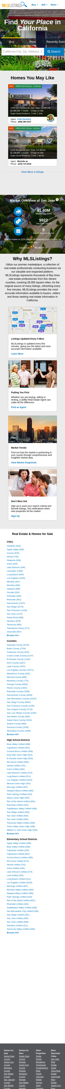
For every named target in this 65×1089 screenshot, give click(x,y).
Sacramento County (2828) (19, 695)
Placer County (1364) (17, 688)
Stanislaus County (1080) (19, 731)
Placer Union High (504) (18, 798)
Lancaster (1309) (15, 571)
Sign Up (15, 516)
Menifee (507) (13, 581)
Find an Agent (18, 407)
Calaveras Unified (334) (18, 850)
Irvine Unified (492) (16, 769)
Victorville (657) (14, 632)
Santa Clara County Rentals (24, 1059)
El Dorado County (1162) (18, 659)
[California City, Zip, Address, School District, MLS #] (22, 52)
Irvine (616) (12, 564)
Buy (34, 4)
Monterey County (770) (18, 680)
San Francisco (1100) (17, 610)
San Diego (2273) (15, 606)
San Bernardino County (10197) (22, 698)
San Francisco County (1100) (20, 706)
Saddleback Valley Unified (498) (22, 808)
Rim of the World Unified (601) (21, 801)
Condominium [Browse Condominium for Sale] (42, 1068)
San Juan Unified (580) (18, 922)
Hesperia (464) (14, 560)
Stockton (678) (14, 621)
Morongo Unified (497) (17, 787)
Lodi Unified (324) (15, 875)
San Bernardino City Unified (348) (22, 911)
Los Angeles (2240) (16, 578)
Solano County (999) (16, 723)
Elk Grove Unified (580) (18, 762)
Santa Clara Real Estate (55, 1071)
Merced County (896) (17, 677)
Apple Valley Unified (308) (19, 843)
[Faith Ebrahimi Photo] (51, 117)
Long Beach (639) (15, 574)
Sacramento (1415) (16, 603)
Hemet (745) (13, 556)
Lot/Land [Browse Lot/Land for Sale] (40, 1077)
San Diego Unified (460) (18, 812)
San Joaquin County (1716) (20, 709)
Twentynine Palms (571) (18, 628)
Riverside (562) (14, 599)
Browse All (13, 635)
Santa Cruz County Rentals (24, 1068)
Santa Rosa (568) (15, 617)
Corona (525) (13, 553)
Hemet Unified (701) (16, 765)
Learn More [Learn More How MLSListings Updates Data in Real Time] (17, 353)
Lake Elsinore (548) (16, 567)
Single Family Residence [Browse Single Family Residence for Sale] (40, 1059)
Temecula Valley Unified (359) (21, 823)
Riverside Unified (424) (17, 805)
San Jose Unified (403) (17, 918)
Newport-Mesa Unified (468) (20, 790)
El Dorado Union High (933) (20, 758)
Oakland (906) (13, 589)
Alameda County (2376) (18, 645)
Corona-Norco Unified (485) (20, 751)
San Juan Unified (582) (18, 819)
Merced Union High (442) (18, 783)
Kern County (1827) (16, 663)
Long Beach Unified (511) (19, 776)
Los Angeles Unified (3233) (19, 780)
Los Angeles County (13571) (20, 670)
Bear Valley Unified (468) (18, 744)
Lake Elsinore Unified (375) (19, 773)
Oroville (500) (13, 592)
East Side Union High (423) (20, 755)
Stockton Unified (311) (17, 925)
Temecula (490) (14, 624)
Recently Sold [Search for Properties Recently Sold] (55, 41)
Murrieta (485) (13, 585)
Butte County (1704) (16, 648)
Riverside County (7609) (18, 691)
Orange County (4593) (17, 684)
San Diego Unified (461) (18, 915)
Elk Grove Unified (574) (18, 861)
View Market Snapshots (23, 462)
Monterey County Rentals (23, 1077)
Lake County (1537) (16, 666)
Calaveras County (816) (18, 652)
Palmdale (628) (14, 596)
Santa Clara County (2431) (19, 720)
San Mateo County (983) (18, 716)
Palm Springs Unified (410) (19, 794)
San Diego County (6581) (19, 702)
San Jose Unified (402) (17, 815)
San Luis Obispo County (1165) (21, 713)
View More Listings (32, 172)
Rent (53, 4)
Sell (43, 4)
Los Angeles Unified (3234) (19, 882)
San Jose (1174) (14, 614)
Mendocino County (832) (18, 673)
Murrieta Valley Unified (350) (20, 889)
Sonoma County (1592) (18, 727)
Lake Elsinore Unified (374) (19, 872)
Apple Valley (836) (15, 549)
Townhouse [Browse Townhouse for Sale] (41, 1065)
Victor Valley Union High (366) (21, 826)
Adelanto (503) (14, 546)
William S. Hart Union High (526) (22, 830)
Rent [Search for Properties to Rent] (32, 41)
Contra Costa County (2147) (20, 655)
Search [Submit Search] (54, 51)
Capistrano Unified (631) (18, 747)
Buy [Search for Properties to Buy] (11, 41)
